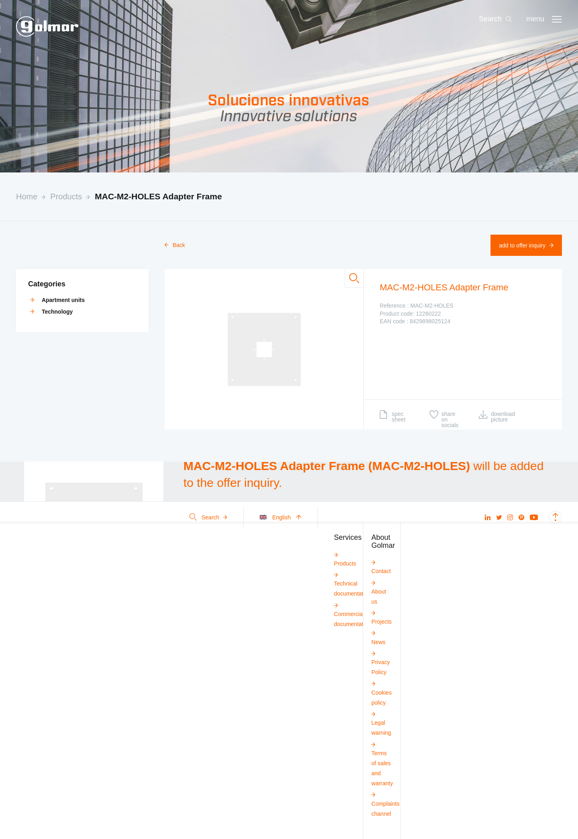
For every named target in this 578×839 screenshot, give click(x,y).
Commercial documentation (352, 614)
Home (26, 196)
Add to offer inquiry (526, 245)
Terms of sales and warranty (382, 763)
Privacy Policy (380, 662)
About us (378, 592)
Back (175, 245)
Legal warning (381, 723)
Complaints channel (385, 803)
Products (66, 196)
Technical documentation (352, 584)
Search (208, 517)
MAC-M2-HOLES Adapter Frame (158, 196)
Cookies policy (381, 692)
